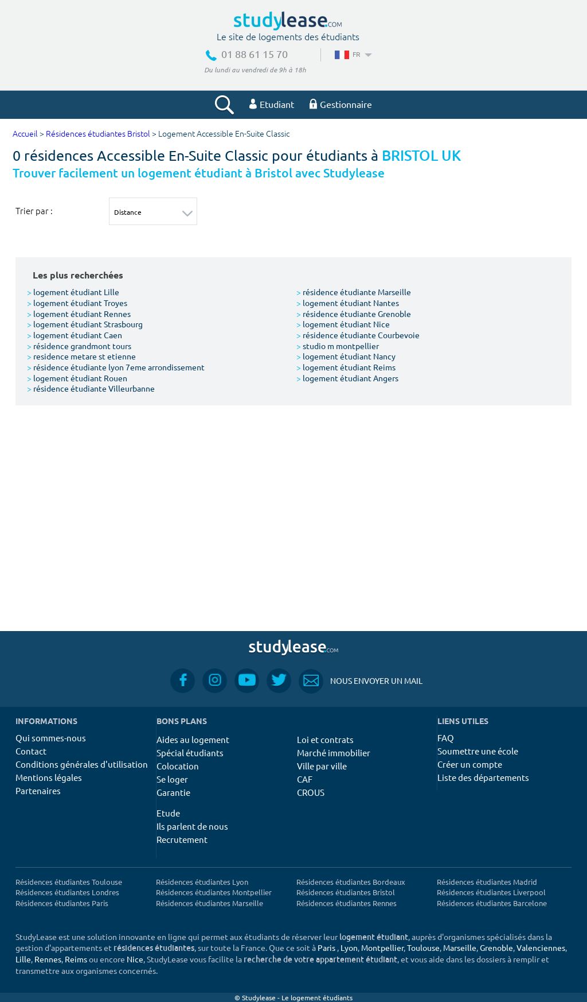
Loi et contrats (325, 739)
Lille (23, 959)
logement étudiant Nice (343, 324)
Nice (135, 959)
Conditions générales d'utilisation (81, 764)
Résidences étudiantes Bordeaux (350, 882)
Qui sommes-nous (50, 737)
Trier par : (34, 210)
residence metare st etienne (81, 356)
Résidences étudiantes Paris (61, 903)
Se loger (172, 778)
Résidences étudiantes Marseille (209, 903)
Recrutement (182, 839)
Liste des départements (483, 777)
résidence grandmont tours (79, 346)
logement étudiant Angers (347, 378)
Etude (168, 812)
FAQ (445, 737)
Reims (76, 959)
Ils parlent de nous (192, 826)
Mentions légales (48, 777)
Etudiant (271, 104)
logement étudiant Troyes (77, 302)
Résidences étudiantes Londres (67, 892)
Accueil (25, 134)
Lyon (349, 947)
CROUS (310, 792)
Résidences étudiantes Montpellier (214, 892)
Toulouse (423, 947)
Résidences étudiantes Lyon (202, 882)
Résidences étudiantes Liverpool (491, 892)
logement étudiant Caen (74, 335)
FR (352, 54)
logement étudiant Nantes (347, 302)
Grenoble (496, 947)
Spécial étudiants (190, 752)
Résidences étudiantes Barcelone (492, 903)
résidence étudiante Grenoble (353, 313)
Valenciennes (540, 947)
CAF (304, 778)
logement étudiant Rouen (77, 378)
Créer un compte (469, 764)
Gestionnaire (341, 104)
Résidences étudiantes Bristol (98, 134)
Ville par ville (322, 765)
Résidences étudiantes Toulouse (68, 882)
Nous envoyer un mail (360, 680)
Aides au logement (192, 739)
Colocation (177, 765)
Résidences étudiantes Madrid (487, 882)
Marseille (459, 947)
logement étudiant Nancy (346, 356)
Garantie (173, 792)
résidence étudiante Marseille (353, 292)
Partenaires (38, 790)
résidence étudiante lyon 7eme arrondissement (116, 367)
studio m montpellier (337, 346)
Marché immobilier (333, 752)
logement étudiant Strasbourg (85, 324)
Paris (326, 947)
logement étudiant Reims (346, 367)
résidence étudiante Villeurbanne (91, 388)
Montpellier (382, 947)
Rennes (47, 959)
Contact (30, 750)
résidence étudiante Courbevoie (358, 335)
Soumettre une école (477, 750)
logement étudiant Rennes (79, 313)
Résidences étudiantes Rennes (346, 903)
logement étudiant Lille (73, 292)
